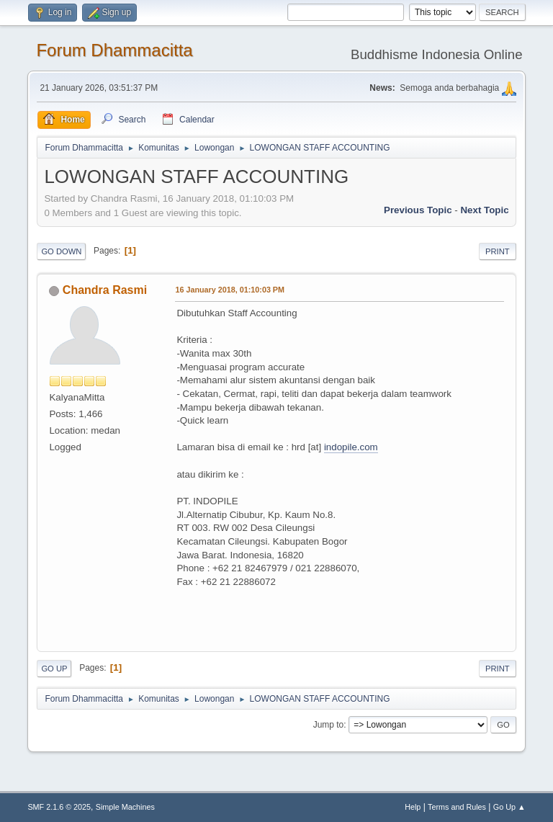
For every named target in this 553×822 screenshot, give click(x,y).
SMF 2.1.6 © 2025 (59, 807)
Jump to (328, 725)
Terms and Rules (457, 807)
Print (497, 251)
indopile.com (351, 447)
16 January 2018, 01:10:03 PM (229, 289)
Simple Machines (125, 807)
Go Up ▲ (509, 807)
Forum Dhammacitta (114, 50)
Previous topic (418, 210)
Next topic (484, 210)
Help (413, 807)
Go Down (61, 251)
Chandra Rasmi (105, 290)
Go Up (54, 668)
